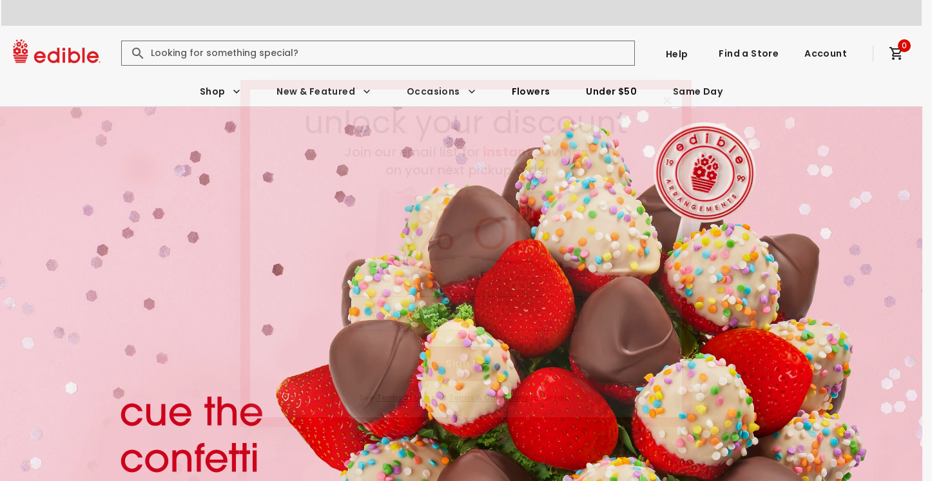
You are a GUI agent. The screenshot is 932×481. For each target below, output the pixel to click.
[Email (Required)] (466, 313)
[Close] (667, 100)
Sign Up (465, 363)
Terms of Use (402, 397)
